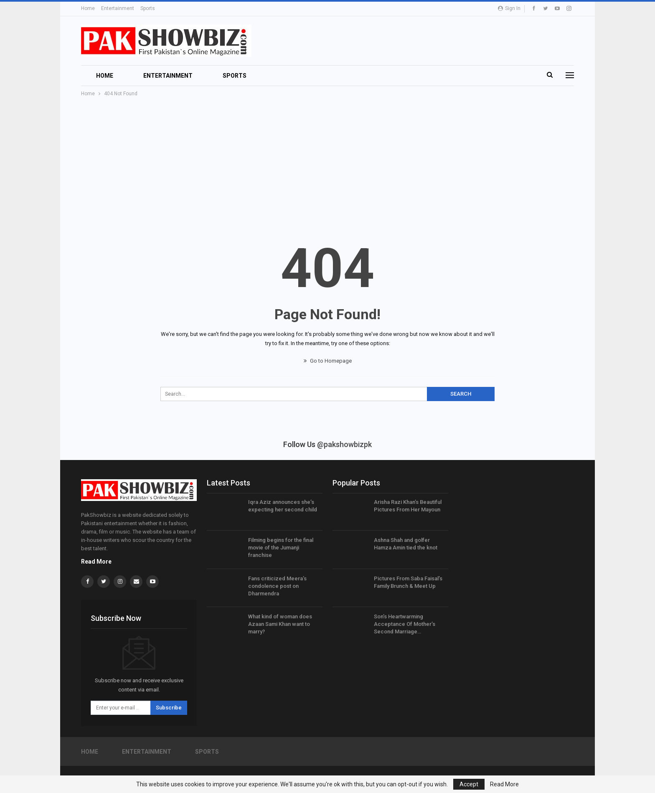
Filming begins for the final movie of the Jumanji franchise (280, 547)
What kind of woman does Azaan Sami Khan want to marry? (280, 624)
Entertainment (117, 8)
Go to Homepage (328, 361)
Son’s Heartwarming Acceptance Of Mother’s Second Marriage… (404, 624)
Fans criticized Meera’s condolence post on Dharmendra (277, 586)
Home (88, 8)
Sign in (509, 8)
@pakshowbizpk (344, 444)
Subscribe (169, 707)
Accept (469, 784)
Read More (96, 561)
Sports (147, 8)
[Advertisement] (327, 160)
